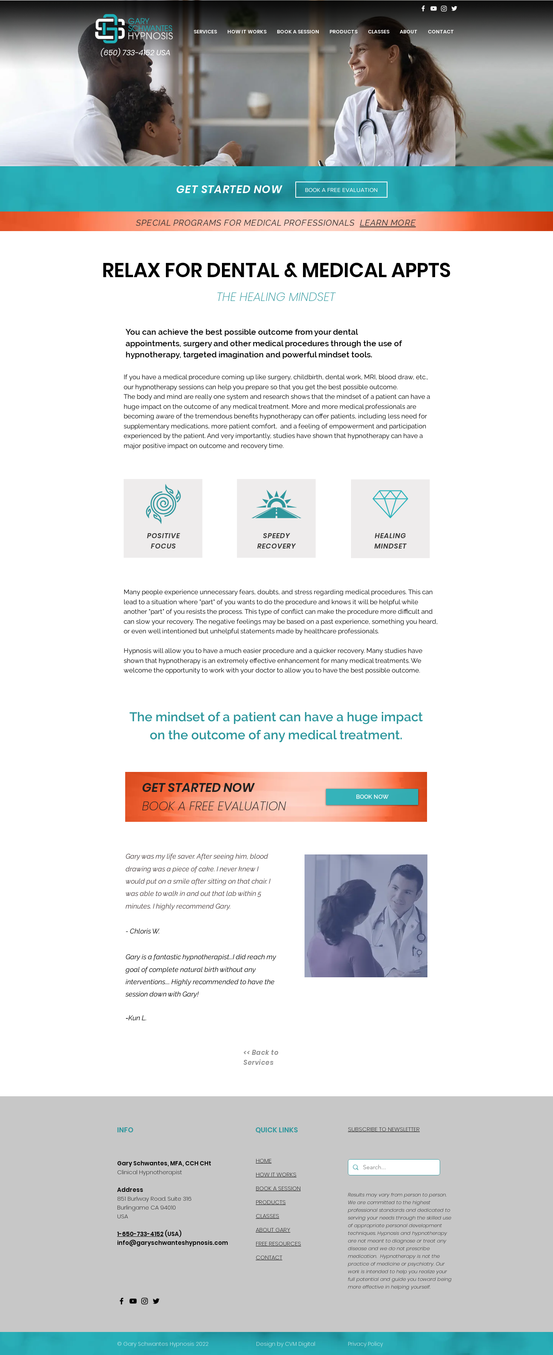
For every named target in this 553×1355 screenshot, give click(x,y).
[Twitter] (454, 8)
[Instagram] (444, 8)
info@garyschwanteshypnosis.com (172, 1243)
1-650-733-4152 (140, 1234)
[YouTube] (433, 8)
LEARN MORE (388, 223)
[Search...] (393, 1167)
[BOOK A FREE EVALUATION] (341, 190)
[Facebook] (423, 8)
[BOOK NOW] (372, 797)
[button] (408, 28)
